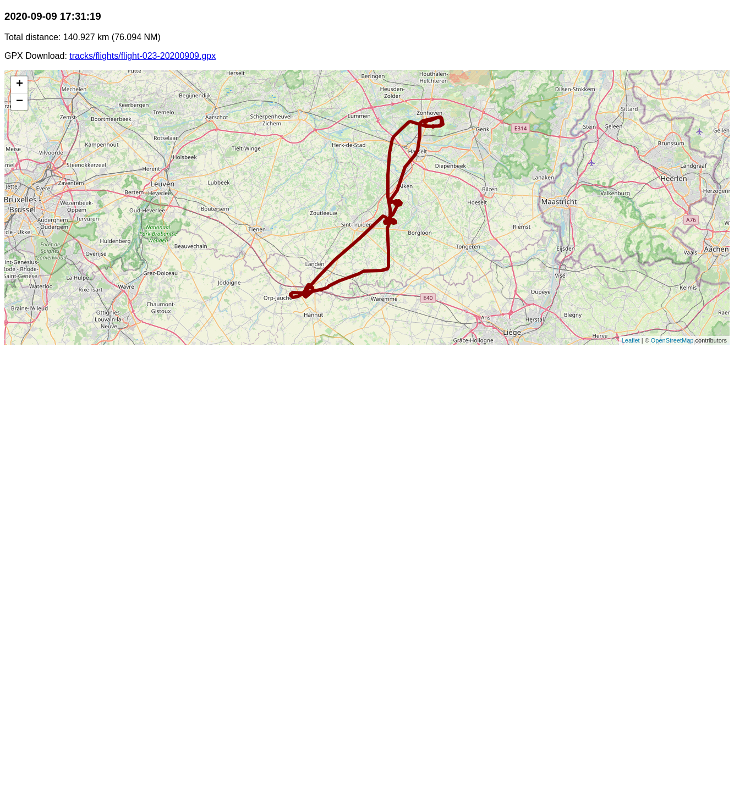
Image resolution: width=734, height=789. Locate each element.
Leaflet (631, 340)
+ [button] (19, 84)
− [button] (19, 101)
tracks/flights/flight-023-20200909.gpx (142, 55)
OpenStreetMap (672, 340)
